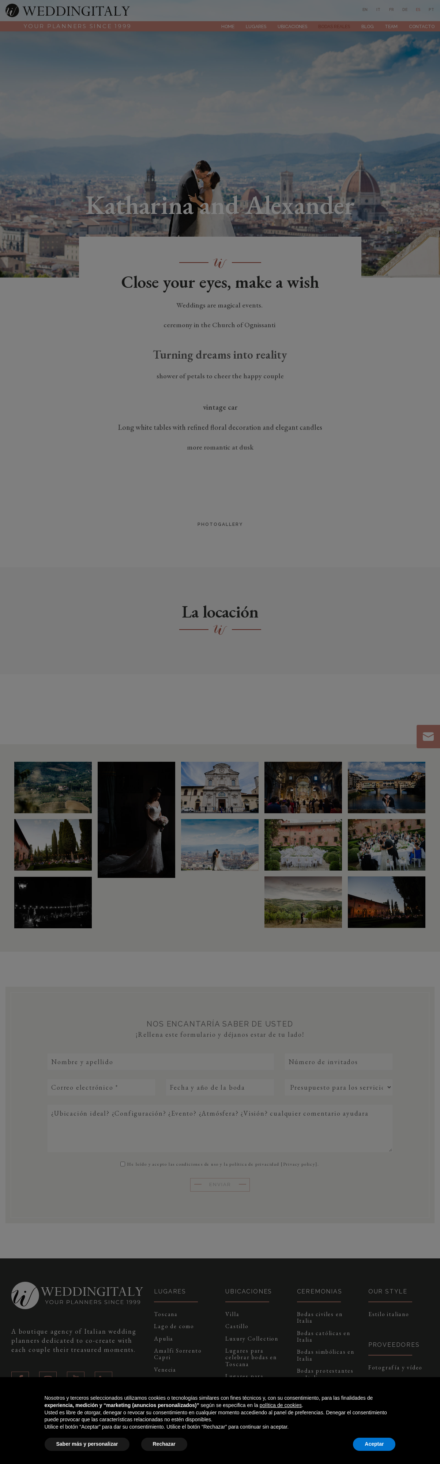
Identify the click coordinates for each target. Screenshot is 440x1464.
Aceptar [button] (374, 1444)
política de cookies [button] (281, 1405)
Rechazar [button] (164, 1444)
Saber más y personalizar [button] (87, 1444)
